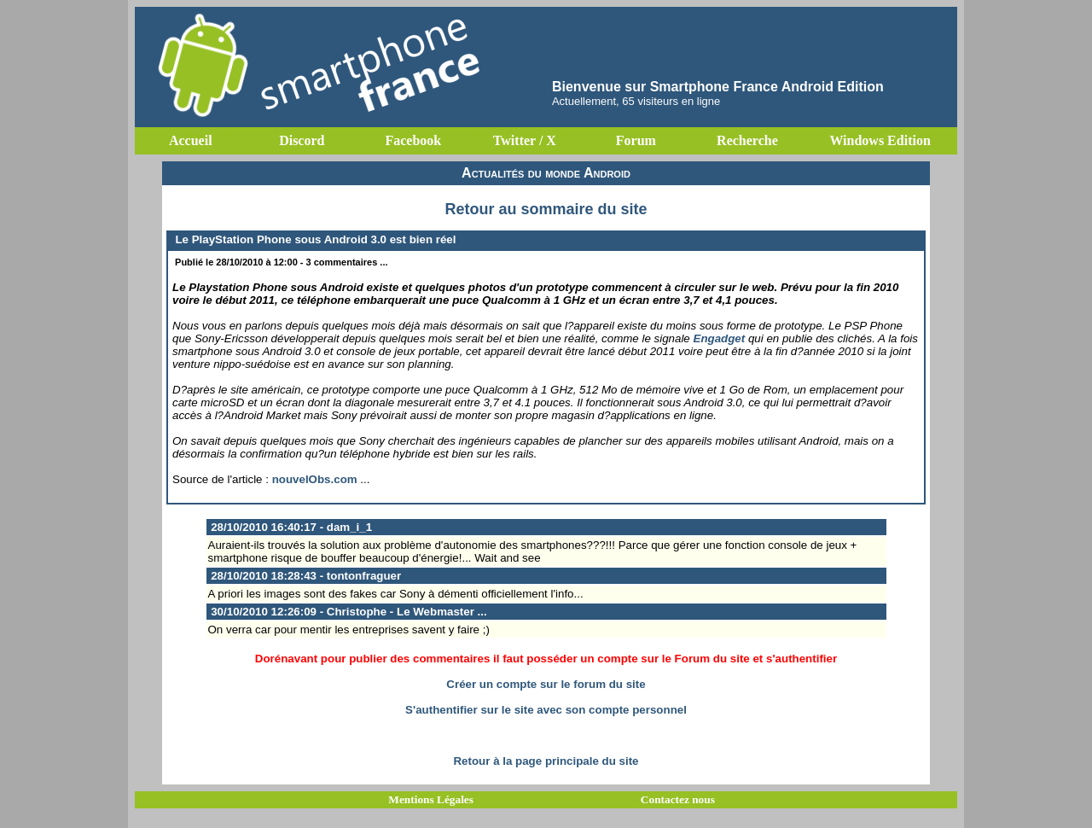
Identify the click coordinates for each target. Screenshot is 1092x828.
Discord (301, 140)
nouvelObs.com (314, 479)
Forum (636, 140)
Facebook (413, 140)
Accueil (190, 140)
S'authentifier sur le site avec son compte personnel (546, 709)
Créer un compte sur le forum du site (545, 684)
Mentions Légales (430, 799)
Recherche (747, 140)
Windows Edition (879, 140)
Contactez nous (678, 799)
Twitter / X (524, 140)
